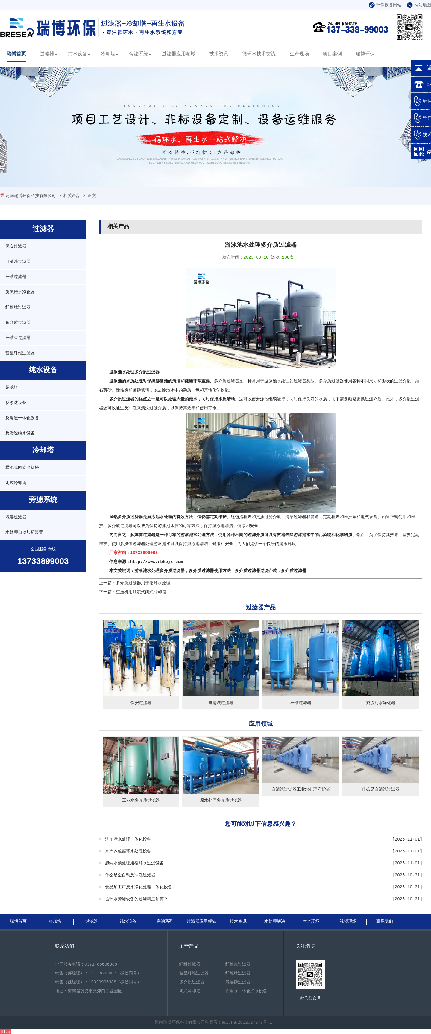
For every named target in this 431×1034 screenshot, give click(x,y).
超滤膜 (11, 387)
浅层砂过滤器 (238, 982)
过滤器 (47, 54)
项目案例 (332, 54)
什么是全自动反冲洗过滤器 (130, 875)
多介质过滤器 (18, 322)
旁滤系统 (138, 54)
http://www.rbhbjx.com (156, 561)
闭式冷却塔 (15, 483)
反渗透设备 (15, 402)
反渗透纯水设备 (20, 433)
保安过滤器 (15, 246)
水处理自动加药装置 (24, 532)
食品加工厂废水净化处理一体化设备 (138, 887)
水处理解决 (274, 921)
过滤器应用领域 (178, 54)
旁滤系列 (165, 921)
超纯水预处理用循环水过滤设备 (134, 863)
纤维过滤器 (15, 276)
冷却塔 (108, 54)
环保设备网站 (385, 5)
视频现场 (348, 921)
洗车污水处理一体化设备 (128, 839)
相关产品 (71, 195)
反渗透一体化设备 (22, 418)
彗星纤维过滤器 (20, 353)
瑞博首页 (16, 54)
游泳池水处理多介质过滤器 (134, 372)
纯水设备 (77, 54)
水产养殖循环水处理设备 (128, 851)
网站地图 (419, 5)
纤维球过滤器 (18, 307)
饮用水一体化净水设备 (246, 991)
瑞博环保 (365, 54)
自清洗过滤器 (18, 261)
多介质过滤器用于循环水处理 (143, 583)
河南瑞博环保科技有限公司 (31, 195)
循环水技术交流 (259, 54)
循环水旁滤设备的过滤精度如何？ (136, 899)
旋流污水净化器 (20, 292)
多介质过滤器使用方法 (210, 570)
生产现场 (299, 54)
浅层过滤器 (15, 517)
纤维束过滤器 (18, 337)
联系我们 (384, 921)
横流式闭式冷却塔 (22, 467)
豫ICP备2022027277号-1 (247, 1022)
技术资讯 (218, 54)
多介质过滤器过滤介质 (256, 570)
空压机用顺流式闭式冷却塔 (141, 592)
